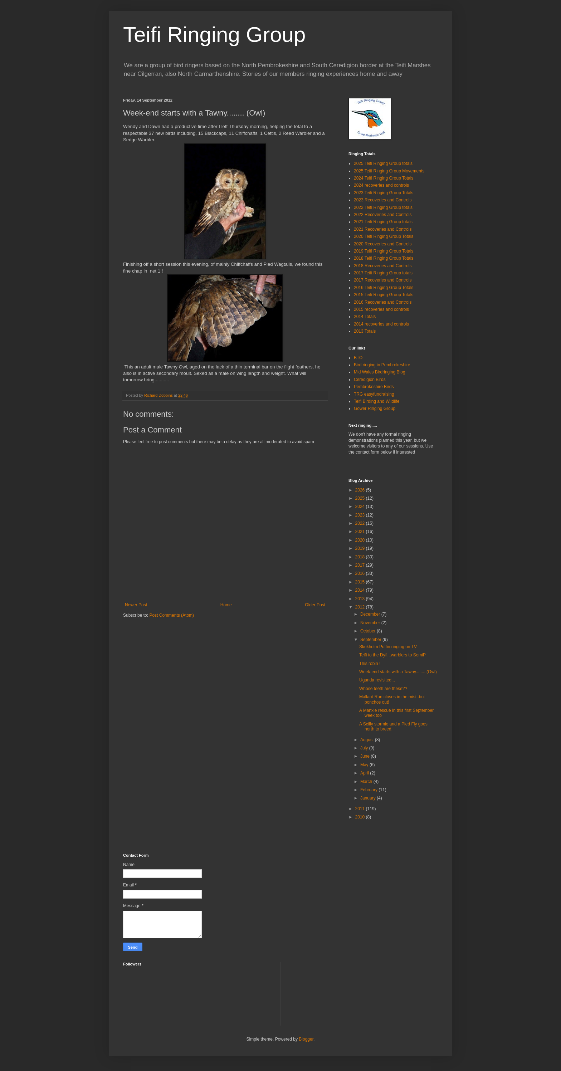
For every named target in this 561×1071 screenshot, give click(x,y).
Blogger (306, 1039)
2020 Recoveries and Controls (382, 243)
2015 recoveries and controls (381, 309)
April (365, 773)
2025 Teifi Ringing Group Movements (389, 170)
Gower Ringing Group (374, 408)
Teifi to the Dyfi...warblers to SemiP (392, 654)
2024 (360, 506)
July (364, 747)
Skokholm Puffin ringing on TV (388, 646)
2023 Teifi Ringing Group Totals (383, 192)
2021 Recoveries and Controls (382, 229)
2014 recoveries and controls (381, 324)
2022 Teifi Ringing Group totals (383, 207)
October (368, 631)
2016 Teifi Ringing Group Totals (383, 287)
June (365, 756)
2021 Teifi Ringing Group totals (383, 221)
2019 (360, 548)
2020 (360, 540)
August (367, 739)
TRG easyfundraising (374, 394)
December (370, 614)
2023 (360, 515)
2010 (360, 817)
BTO (358, 357)
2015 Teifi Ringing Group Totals (383, 294)
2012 (360, 607)
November (370, 622)
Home (226, 604)
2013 (360, 598)
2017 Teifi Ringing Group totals (383, 272)
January (368, 798)
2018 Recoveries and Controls (382, 265)
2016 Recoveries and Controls (382, 302)
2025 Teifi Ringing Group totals (383, 163)
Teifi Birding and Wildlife (376, 401)
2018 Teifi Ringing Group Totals (383, 258)
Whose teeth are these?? (383, 688)
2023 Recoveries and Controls (382, 199)
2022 (360, 523)
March (367, 781)
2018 (360, 556)
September (371, 639)
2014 (360, 590)
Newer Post (136, 604)
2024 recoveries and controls (381, 185)
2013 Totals (365, 331)
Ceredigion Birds (370, 379)
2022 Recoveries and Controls (382, 214)
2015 (360, 582)
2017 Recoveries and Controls (382, 280)
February (369, 789)
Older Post (315, 604)
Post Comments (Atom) (171, 615)
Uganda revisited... (377, 680)
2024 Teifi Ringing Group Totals (383, 178)
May (365, 764)
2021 (360, 531)
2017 (360, 565)
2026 (360, 490)
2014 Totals (365, 316)
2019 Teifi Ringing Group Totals (383, 251)
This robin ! (369, 663)
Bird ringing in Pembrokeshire (382, 364)
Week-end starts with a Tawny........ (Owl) (398, 671)
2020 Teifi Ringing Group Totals (383, 236)
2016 (360, 573)
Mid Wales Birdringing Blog (379, 372)
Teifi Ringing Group (214, 35)
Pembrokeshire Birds (374, 386)
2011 (360, 808)
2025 (360, 498)
